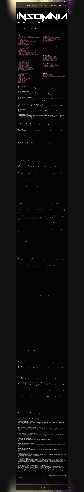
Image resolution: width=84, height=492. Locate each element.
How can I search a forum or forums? (49, 56)
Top (19, 89)
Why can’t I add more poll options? (24, 62)
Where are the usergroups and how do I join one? (51, 37)
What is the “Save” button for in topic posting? (26, 68)
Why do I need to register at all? (24, 35)
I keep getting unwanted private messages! (50, 46)
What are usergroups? (46, 36)
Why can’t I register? (22, 43)
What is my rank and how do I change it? (25, 53)
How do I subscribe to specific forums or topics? (51, 65)
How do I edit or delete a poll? (23, 63)
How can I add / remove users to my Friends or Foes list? (52, 52)
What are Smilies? (21, 76)
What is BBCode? (21, 74)
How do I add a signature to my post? (25, 60)
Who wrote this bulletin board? (47, 74)
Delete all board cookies (52, 477)
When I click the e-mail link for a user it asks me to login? (28, 54)
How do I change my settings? (23, 48)
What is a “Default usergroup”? (48, 40)
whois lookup (42, 467)
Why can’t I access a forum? (23, 64)
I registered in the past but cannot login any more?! (27, 41)
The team (45, 477)
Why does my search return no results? (49, 57)
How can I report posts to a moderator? (25, 67)
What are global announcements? (24, 78)
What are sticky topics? (22, 80)
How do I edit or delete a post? (23, 59)
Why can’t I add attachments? (23, 65)
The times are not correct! (22, 49)
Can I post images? (21, 77)
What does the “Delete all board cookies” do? (26, 44)
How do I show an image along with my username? (27, 52)
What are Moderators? (46, 35)
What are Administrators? (47, 34)
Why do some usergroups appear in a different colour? (52, 39)
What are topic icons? (22, 82)
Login (65, 30)
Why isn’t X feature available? (47, 75)
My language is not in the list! (23, 51)
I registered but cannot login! (23, 40)
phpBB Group (46, 454)
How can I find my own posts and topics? (49, 60)
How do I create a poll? (22, 61)
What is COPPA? (21, 42)
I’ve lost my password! (22, 39)
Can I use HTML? (21, 75)
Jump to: (47, 475)
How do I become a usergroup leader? (49, 38)
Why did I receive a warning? (23, 66)
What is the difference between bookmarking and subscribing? (53, 64)
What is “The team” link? (46, 41)
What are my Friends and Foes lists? (49, 51)
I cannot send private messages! (48, 45)
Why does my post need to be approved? (25, 69)
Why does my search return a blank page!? (50, 58)
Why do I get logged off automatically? (25, 36)
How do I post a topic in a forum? (24, 58)
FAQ (62, 30)
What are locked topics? (22, 81)
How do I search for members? (47, 59)
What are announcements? (23, 79)
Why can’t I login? (21, 34)
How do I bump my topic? (22, 70)
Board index (21, 477)
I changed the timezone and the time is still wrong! (27, 50)
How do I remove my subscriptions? (48, 66)
